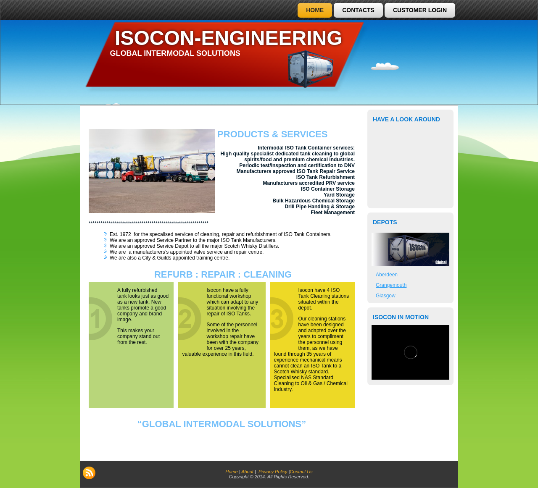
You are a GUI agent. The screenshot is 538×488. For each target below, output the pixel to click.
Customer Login (420, 10)
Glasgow (386, 296)
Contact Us (301, 471)
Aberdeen (387, 275)
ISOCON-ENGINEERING (228, 38)
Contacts (358, 10)
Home (315, 10)
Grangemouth (391, 285)
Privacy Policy (272, 471)
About (247, 471)
